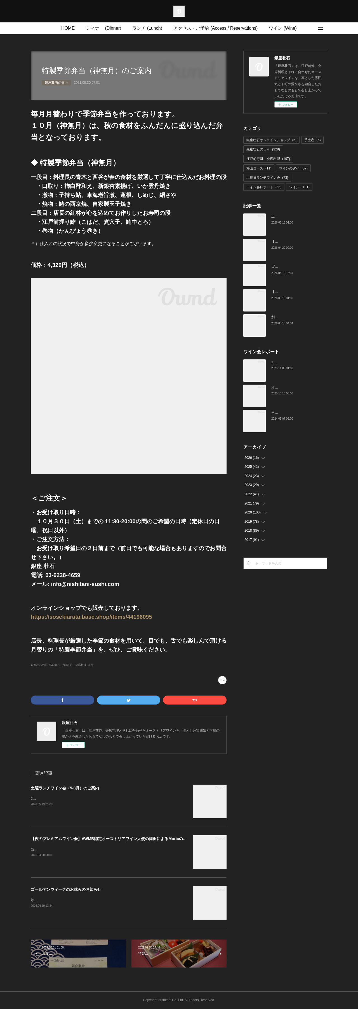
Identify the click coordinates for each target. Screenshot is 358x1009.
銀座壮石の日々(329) (44, 664)
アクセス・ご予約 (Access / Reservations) (215, 28)
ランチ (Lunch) (147, 28)
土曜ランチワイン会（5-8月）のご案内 (65, 788)
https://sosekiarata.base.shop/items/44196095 (91, 617)
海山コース (258, 168)
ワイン (299, 187)
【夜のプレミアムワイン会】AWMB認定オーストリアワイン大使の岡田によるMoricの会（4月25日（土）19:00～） (133, 838)
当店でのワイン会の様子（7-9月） (297, 413)
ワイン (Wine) (283, 28)
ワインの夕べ (293, 168)
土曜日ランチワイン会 (267, 178)
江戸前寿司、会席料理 (268, 159)
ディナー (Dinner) (103, 28)
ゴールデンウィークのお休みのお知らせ (66, 889)
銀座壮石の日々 (56, 83)
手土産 (312, 140)
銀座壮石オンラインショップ (271, 140)
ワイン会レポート (263, 187)
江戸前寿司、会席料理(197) (75, 664)
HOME (68, 28)
